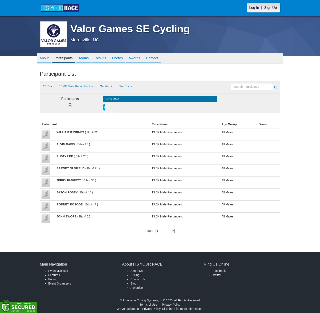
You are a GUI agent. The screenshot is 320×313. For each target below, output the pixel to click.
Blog (133, 283)
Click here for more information (182, 308)
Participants (65, 59)
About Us (136, 271)
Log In (254, 8)
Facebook (219, 271)
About (44, 59)
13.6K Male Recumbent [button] (76, 86)
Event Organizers (59, 283)
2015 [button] (47, 86)
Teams (86, 59)
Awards (141, 59)
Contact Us (137, 279)
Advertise (136, 287)
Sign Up (270, 8)
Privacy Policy (171, 304)
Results (104, 59)
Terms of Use (148, 304)
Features (54, 275)
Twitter (217, 275)
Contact (159, 59)
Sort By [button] (125, 86)
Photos (122, 59)
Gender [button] (106, 86)
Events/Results (58, 271)
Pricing (52, 279)
